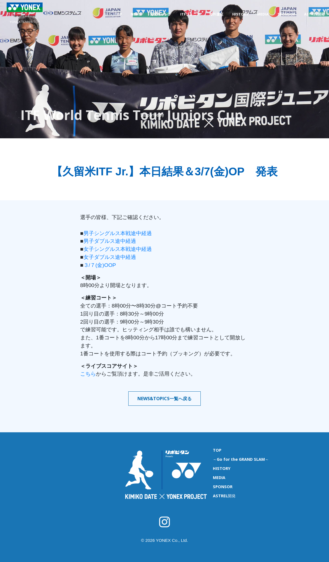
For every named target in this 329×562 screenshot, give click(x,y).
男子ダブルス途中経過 (109, 241)
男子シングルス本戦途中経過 (117, 233)
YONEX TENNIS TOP (25, 22)
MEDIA (263, 14)
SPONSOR (286, 14)
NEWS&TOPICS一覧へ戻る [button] (164, 399)
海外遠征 (216, 14)
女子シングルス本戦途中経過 (117, 249)
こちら (88, 374)
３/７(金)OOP (99, 265)
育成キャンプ (160, 14)
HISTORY (240, 14)
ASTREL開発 (314, 14)
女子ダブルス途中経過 (109, 257)
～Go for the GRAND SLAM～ (241, 459)
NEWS (136, 14)
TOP (118, 14)
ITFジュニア (190, 14)
